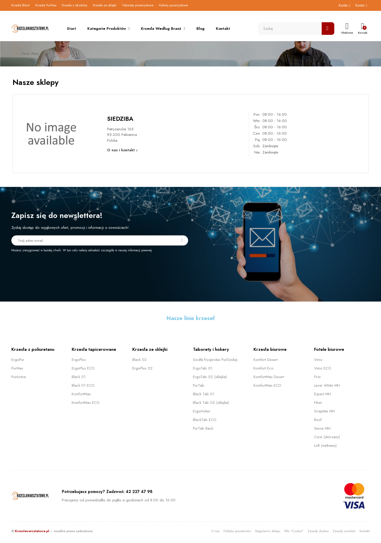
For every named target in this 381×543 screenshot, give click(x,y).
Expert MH (322, 394)
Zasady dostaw (318, 531)
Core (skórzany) (327, 437)
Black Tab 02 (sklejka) (211, 402)
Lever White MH (327, 385)
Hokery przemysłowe (173, 5)
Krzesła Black (20, 5)
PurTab (198, 385)
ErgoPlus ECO (83, 368)
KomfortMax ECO (85, 402)
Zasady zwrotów (344, 531)
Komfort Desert (265, 359)
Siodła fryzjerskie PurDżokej (215, 359)
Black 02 (139, 359)
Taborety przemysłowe (137, 5)
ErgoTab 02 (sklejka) (210, 377)
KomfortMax (81, 394)
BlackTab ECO (204, 420)
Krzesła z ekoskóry (74, 5)
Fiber (318, 402)
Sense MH (322, 428)
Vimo (318, 359)
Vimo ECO (322, 368)
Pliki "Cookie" (293, 531)
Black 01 (79, 377)
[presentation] (53, 266)
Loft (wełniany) (325, 445)
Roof (318, 420)
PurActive (18, 377)
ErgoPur (17, 359)
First (317, 377)
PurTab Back (203, 428)
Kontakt (365, 531)
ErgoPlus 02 (142, 368)
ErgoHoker (201, 411)
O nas (215, 531)
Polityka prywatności (237, 531)
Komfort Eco (263, 368)
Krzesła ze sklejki (104, 5)
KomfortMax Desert (268, 377)
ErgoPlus (79, 359)
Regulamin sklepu (267, 531)
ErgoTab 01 (202, 368)
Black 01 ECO (83, 385)
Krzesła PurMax (45, 5)
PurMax (17, 368)
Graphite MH (324, 411)
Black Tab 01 (203, 394)
